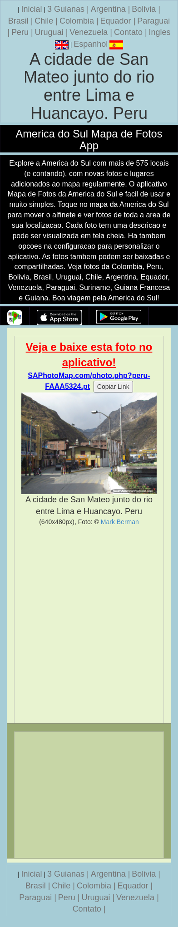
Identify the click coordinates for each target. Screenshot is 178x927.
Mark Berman (120, 521)
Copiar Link (113, 386)
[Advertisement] (89, 624)
